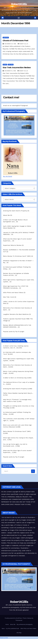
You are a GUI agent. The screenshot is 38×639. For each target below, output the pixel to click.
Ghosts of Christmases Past (15, 40)
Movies (5, 64)
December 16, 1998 (10, 70)
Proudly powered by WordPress (13, 618)
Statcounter (4, 637)
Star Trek (10, 64)
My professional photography (25, 624)
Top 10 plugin (19, 331)
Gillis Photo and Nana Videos (28, 628)
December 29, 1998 (10, 43)
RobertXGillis (19, 4)
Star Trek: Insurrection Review (17, 67)
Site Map (19, 632)
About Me (12, 624)
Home (7, 624)
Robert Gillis (23, 43)
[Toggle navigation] (19, 18)
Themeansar (18, 620)
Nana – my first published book (10, 628)
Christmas (5, 37)
